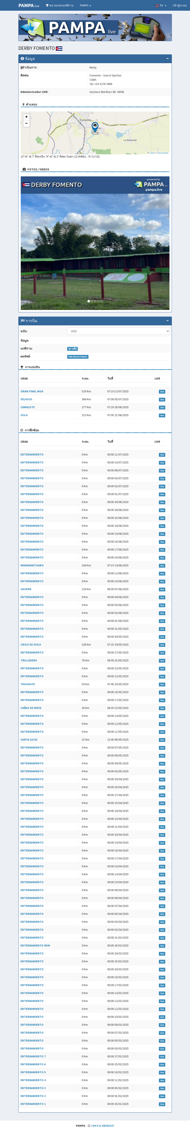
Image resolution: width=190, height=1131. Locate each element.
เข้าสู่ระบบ (180, 5)
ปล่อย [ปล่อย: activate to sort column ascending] (24, 378)
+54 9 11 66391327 (102, 1126)
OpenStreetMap (162, 153)
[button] (95, 128)
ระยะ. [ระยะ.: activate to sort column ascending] (85, 378)
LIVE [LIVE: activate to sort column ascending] (157, 378)
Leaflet (150, 153)
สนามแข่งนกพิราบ (60, 5)
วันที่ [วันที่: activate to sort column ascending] (110, 378)
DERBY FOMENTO (40, 48)
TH (160, 5)
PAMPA (85, 5)
